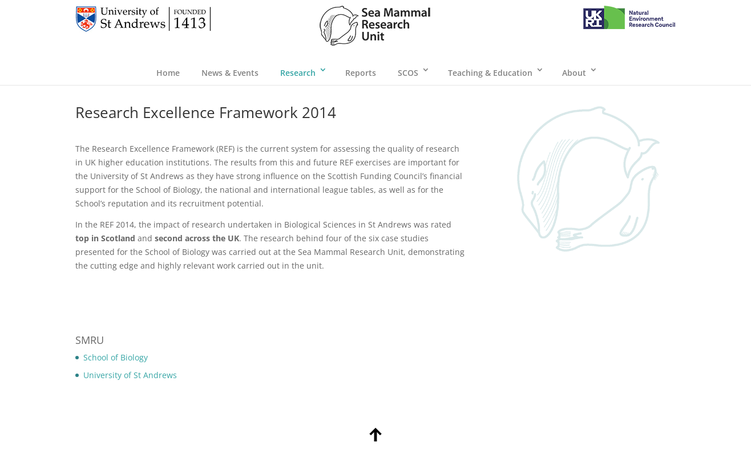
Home (168, 72)
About (574, 72)
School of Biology (115, 357)
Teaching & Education (490, 72)
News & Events (230, 72)
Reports (360, 72)
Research (298, 72)
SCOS (408, 72)
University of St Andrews (130, 375)
